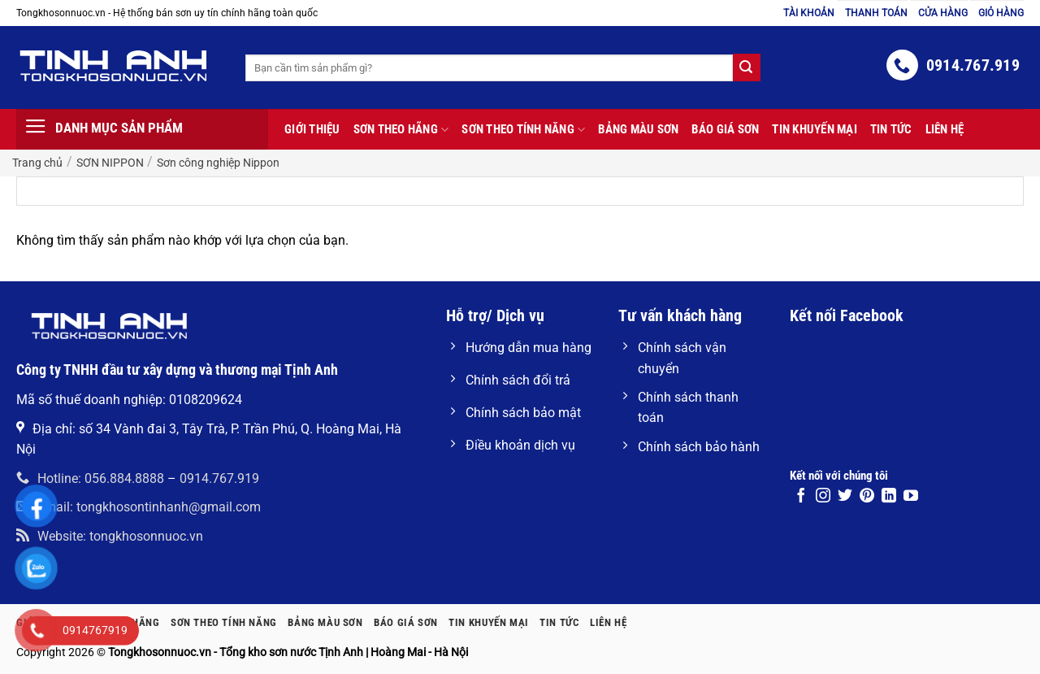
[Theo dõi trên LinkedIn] (889, 497)
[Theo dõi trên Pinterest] (867, 497)
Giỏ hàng (1001, 13)
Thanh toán (876, 13)
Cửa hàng (943, 13)
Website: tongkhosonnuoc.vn (109, 536)
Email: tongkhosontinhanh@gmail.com (138, 507)
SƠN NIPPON (110, 162)
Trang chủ (37, 162)
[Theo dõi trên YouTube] (911, 497)
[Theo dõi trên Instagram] (823, 497)
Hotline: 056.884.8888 (90, 478)
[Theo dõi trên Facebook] (801, 497)
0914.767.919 (219, 478)
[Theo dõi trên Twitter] (845, 497)
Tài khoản (808, 13)
